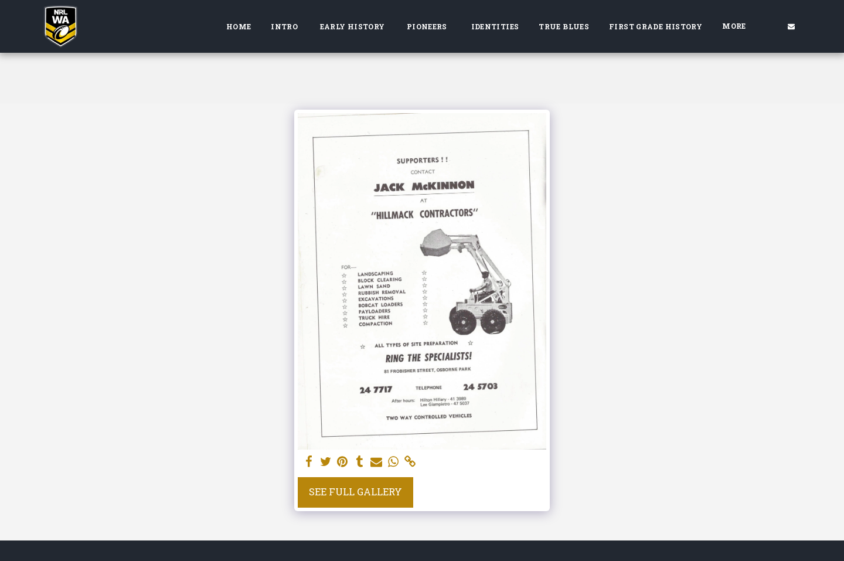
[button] (791, 26)
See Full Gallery (355, 491)
